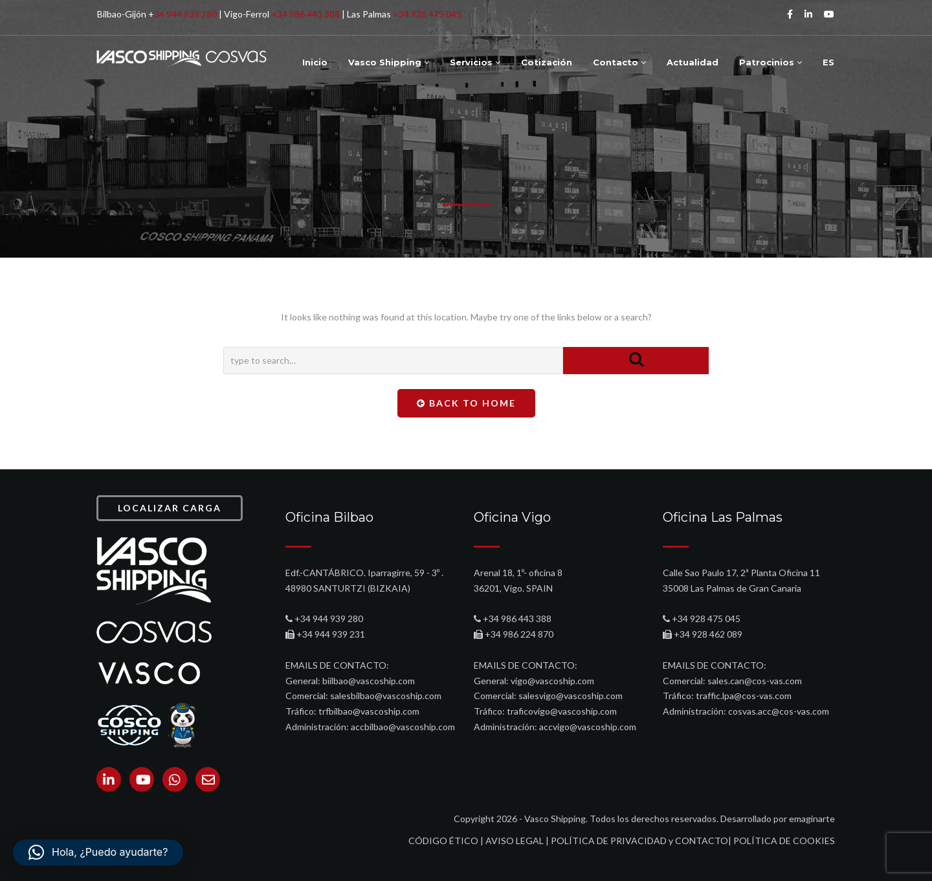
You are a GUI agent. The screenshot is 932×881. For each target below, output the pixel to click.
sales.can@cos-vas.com (754, 680)
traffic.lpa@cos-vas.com (744, 695)
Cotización (546, 62)
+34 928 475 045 (427, 13)
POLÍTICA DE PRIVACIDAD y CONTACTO (639, 840)
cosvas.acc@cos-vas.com (778, 711)
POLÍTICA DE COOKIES (784, 840)
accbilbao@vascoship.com (403, 726)
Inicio (314, 62)
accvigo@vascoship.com (587, 726)
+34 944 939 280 (328, 618)
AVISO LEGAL (514, 840)
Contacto (619, 62)
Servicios (475, 62)
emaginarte (812, 818)
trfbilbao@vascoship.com (368, 711)
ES (828, 62)
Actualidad (692, 62)
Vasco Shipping (388, 62)
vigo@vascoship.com (552, 680)
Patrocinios (770, 62)
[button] (98, 852)
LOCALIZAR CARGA (169, 507)
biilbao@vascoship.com (368, 680)
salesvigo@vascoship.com (570, 695)
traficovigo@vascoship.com (562, 711)
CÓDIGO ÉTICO (443, 840)
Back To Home (466, 402)
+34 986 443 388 (305, 13)
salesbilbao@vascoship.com (385, 695)
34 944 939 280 (185, 13)
